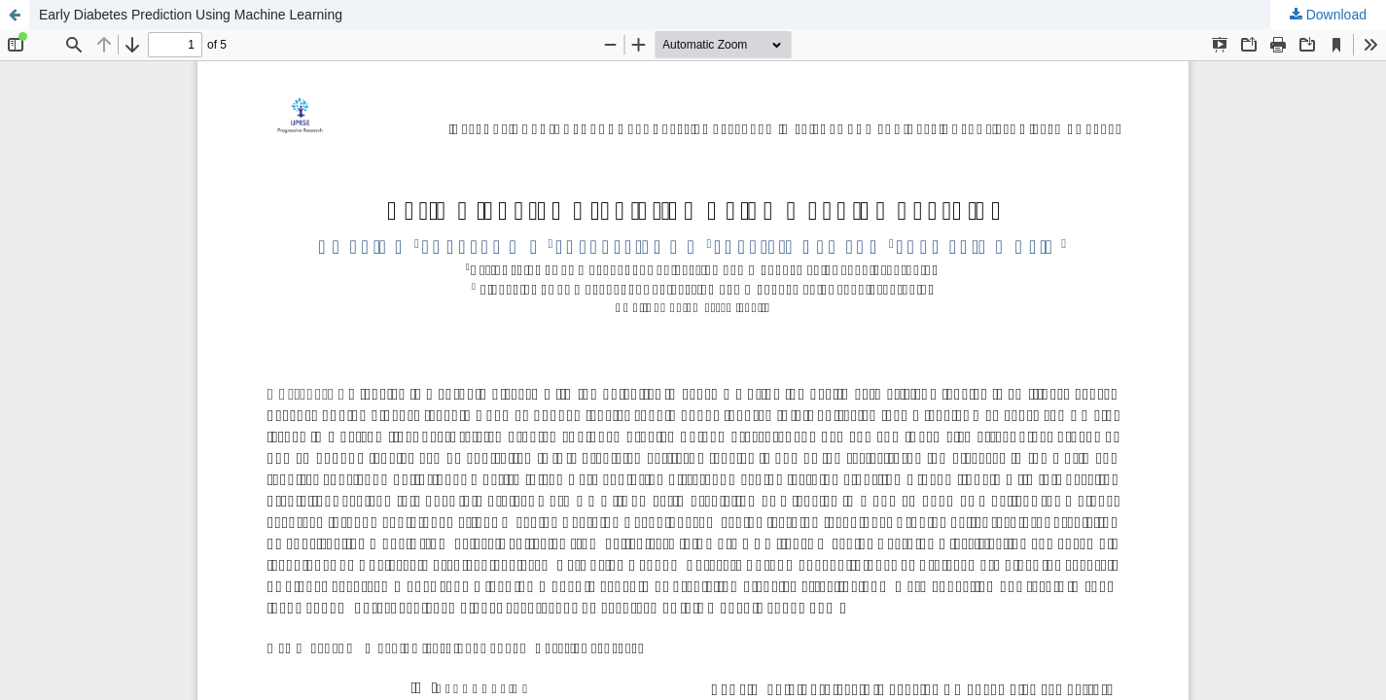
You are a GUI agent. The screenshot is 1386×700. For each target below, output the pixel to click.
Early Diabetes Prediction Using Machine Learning (190, 14)
